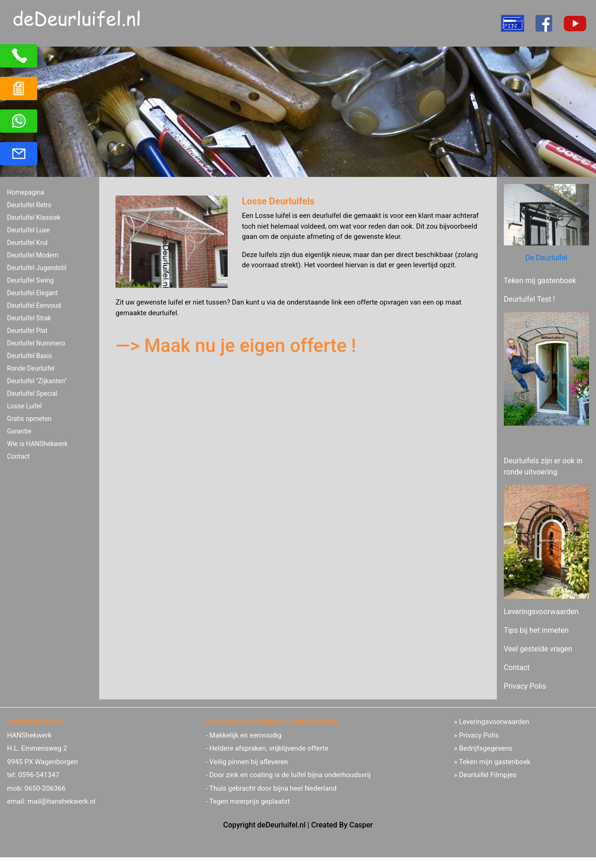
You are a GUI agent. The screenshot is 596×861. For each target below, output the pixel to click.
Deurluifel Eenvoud (34, 305)
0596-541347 (38, 775)
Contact (18, 456)
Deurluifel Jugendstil (37, 267)
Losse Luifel (24, 406)
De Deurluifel (546, 257)
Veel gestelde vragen (538, 648)
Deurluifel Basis (29, 355)
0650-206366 (45, 788)
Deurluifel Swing (30, 280)
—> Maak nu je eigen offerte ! (235, 346)
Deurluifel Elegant (32, 293)
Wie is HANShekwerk (37, 443)
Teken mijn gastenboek (494, 762)
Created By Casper (341, 824)
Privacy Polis (525, 686)
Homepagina (25, 192)
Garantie (19, 431)
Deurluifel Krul (27, 242)
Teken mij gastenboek (540, 280)
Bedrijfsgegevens (486, 748)
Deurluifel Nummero (36, 343)
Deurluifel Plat (27, 330)
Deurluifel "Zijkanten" (37, 381)
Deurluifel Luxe (28, 230)
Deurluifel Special (32, 393)
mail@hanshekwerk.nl (61, 801)
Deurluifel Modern (33, 255)
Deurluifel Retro (29, 205)
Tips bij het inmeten (536, 630)
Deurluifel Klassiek (34, 217)
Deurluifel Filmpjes (488, 775)
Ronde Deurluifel (30, 368)
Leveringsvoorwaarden (541, 611)
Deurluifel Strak (29, 318)
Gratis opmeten (29, 418)
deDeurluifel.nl (281, 824)
